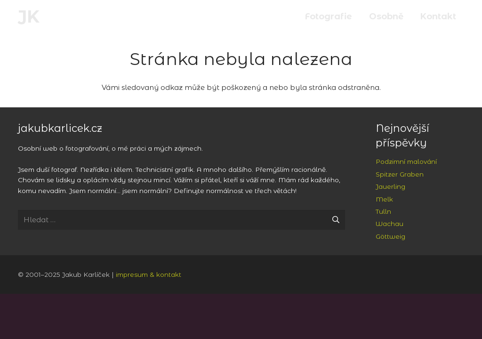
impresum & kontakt (148, 274)
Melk (384, 199)
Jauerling (390, 186)
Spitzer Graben (400, 174)
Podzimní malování (406, 161)
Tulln (383, 211)
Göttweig (390, 236)
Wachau (389, 223)
